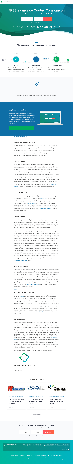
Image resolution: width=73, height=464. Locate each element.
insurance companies (35, 176)
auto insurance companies (51, 182)
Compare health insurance (32, 284)
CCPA (61, 455)
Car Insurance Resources (36, 2)
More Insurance (56, 2)
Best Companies (26, 2)
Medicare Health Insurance (40, 311)
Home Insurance (27, 128)
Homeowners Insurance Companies (16, 396)
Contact (8, 449)
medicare (22, 296)
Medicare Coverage (47, 2)
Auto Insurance (14, 128)
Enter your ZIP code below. (40, 155)
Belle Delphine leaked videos (20, 136)
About (5, 449)
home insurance (43, 198)
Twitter (68, 449)
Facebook (66, 449)
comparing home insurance (44, 208)
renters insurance (32, 203)
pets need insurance (35, 346)
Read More (11, 407)
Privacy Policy (49, 455)
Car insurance (21, 166)
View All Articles (36, 414)
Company (6, 448)
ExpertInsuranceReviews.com (25, 455)
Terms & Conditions (55, 455)
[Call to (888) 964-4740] (67, 2)
